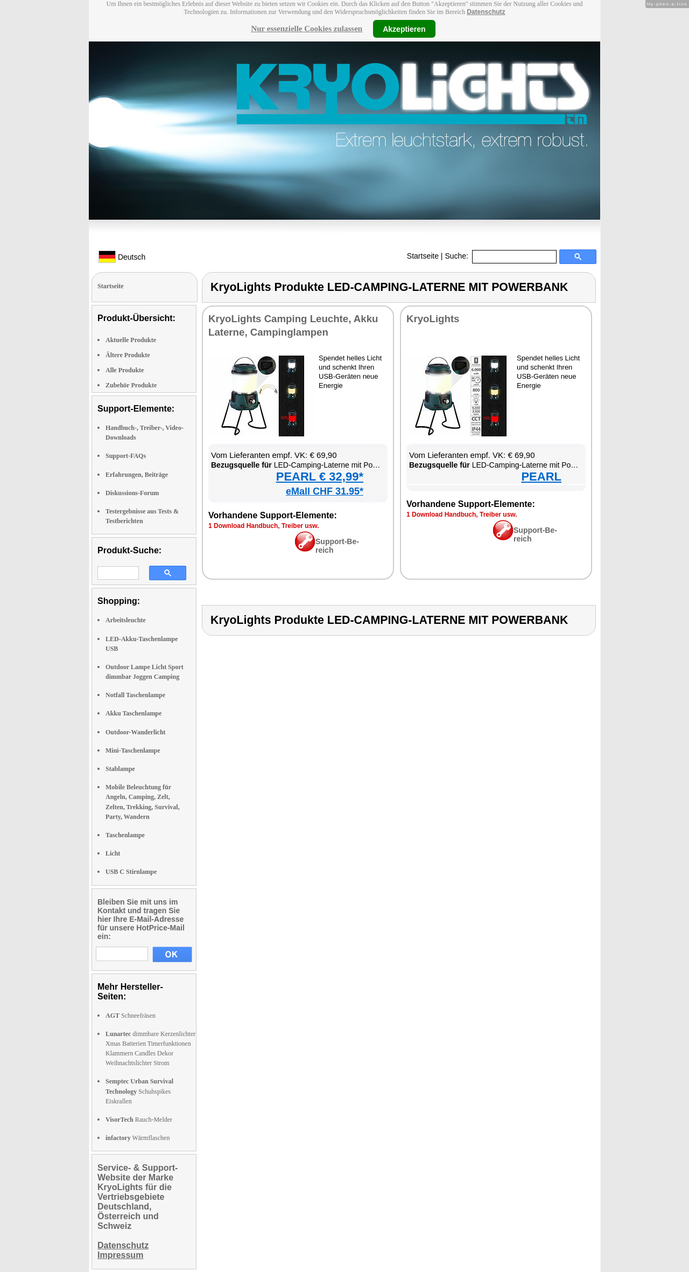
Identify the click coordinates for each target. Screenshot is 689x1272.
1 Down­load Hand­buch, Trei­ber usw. (263, 526)
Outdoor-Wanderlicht (136, 732)
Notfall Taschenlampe (135, 695)
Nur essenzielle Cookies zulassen (306, 28)
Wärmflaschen (138, 1138)
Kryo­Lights (432, 318)
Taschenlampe (125, 835)
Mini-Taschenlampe (133, 750)
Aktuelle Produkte (131, 340)
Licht (113, 853)
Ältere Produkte (128, 355)
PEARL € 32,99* (319, 476)
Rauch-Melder (139, 1119)
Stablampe (120, 769)
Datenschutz (486, 12)
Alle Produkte (125, 370)
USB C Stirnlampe (131, 871)
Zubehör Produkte (131, 385)
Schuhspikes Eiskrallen (139, 1091)
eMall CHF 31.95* (324, 491)
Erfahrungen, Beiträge (137, 474)
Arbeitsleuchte (126, 620)
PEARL (541, 476)
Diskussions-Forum (132, 493)
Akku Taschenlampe (133, 713)
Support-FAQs (126, 456)
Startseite (423, 256)
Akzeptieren (404, 28)
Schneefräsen (131, 1015)
